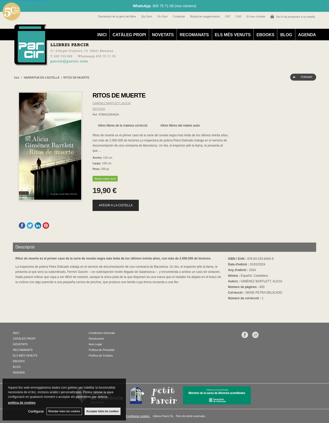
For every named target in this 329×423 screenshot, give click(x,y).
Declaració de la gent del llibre (117, 16)
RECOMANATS (194, 35)
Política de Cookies (101, 355)
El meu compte (255, 16)
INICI (101, 35)
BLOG (286, 35)
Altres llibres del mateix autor (180, 125)
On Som (162, 16)
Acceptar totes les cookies (102, 411)
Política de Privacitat (101, 349)
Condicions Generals (102, 332)
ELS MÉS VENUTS (233, 35)
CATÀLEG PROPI (129, 35)
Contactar (179, 16)
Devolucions (96, 338)
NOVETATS (163, 35)
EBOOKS (265, 35)
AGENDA (307, 35)
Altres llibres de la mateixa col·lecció (123, 125)
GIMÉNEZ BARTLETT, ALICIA (112, 103)
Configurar (36, 411)
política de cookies (21, 403)
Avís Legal (95, 344)
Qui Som (146, 16)
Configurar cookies (138, 416)
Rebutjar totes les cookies (64, 411)
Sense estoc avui (105, 178)
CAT (227, 16)
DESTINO (99, 108)
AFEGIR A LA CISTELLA (116, 205)
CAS (238, 16)
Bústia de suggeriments (205, 16)
